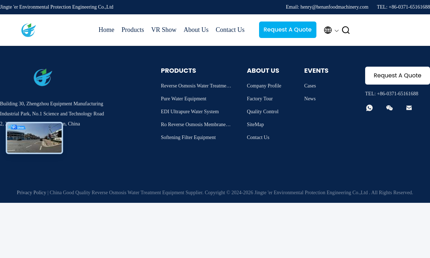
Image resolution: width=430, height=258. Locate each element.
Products (132, 29)
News (310, 98)
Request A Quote (287, 29)
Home (106, 29)
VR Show (164, 29)
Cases (310, 86)
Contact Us (230, 29)
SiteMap (255, 124)
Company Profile (264, 86)
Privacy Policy (31, 192)
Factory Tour (260, 98)
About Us (196, 29)
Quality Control (262, 111)
